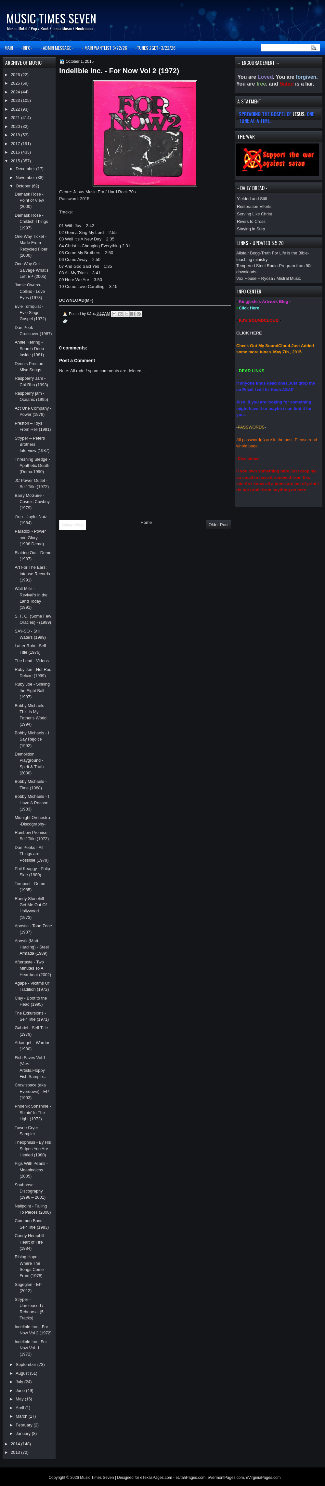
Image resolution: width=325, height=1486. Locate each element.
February (24, 1425)
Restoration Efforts (254, 206)
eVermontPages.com (226, 1477)
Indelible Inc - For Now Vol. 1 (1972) (31, 1348)
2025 (16, 83)
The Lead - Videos (32, 660)
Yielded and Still (252, 198)
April (20, 1407)
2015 (16, 160)
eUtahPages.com (190, 1477)
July (20, 1381)
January (24, 1433)
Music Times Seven (51, 18)
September (26, 1364)
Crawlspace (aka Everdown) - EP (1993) (32, 1091)
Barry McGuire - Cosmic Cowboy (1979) (32, 502)
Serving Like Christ (254, 213)
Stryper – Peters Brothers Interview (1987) (32, 444)
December (26, 168)
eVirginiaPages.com (263, 1477)
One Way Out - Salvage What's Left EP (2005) (31, 270)
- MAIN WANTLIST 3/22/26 (104, 47)
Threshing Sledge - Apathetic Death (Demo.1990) (32, 465)
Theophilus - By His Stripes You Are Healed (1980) (33, 1148)
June (21, 1390)
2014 (16, 1443)
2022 (16, 109)
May (20, 1399)
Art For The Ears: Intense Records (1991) (32, 573)
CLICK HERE (249, 333)
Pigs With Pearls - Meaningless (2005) (31, 1170)
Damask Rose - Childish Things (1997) (31, 221)
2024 (16, 91)
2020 (16, 126)
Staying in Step (251, 228)
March (22, 1416)
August (23, 1373)
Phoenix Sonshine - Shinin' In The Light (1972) (33, 1112)
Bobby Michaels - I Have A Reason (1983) (32, 802)
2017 (16, 143)
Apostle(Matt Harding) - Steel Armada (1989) (32, 947)
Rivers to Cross (251, 221)
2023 (16, 100)
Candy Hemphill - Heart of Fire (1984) (31, 1242)
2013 (16, 1452)
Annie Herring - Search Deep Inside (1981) (29, 348)
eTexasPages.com (156, 1477)
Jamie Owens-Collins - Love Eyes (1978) (30, 291)
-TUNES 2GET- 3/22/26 (155, 47)
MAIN (9, 47)
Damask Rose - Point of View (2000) (29, 200)
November (26, 177)
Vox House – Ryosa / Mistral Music (268, 278)
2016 (16, 152)
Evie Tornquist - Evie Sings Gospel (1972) (30, 312)
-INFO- (26, 47)
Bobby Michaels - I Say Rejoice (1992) (32, 739)
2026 (16, 74)
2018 (16, 134)
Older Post (218, 524)
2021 (16, 117)
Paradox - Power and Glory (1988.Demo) (30, 537)
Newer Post (73, 525)
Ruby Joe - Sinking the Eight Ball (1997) (32, 690)
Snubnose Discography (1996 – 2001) (30, 1191)
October (24, 186)
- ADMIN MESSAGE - (57, 47)
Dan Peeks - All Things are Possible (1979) (31, 854)
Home (146, 522)
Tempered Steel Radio (257, 265)
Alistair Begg (248, 253)
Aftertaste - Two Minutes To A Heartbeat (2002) (33, 968)
